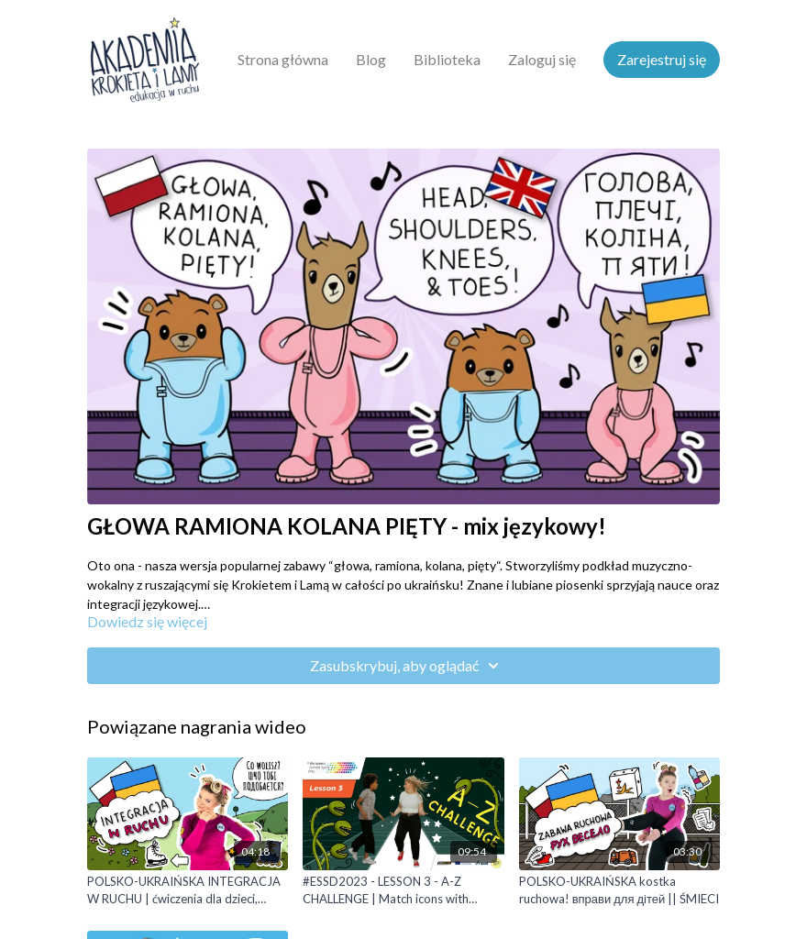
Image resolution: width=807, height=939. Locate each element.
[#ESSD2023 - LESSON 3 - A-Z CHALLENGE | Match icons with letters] (403, 891)
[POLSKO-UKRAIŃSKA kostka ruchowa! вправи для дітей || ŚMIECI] (619, 891)
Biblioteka (447, 59)
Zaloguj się (542, 59)
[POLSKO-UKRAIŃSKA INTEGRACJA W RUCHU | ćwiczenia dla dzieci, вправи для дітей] (187, 891)
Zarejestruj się (661, 59)
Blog (371, 59)
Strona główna (283, 59)
